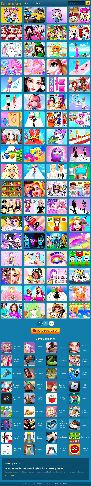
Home (25, 484)
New (26, 3)
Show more (9, 475)
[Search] (76, 3)
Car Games (64, 484)
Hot (32, 3)
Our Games (31, 484)
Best (38, 3)
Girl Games (39, 484)
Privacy (57, 484)
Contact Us (47, 484)
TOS (52, 484)
